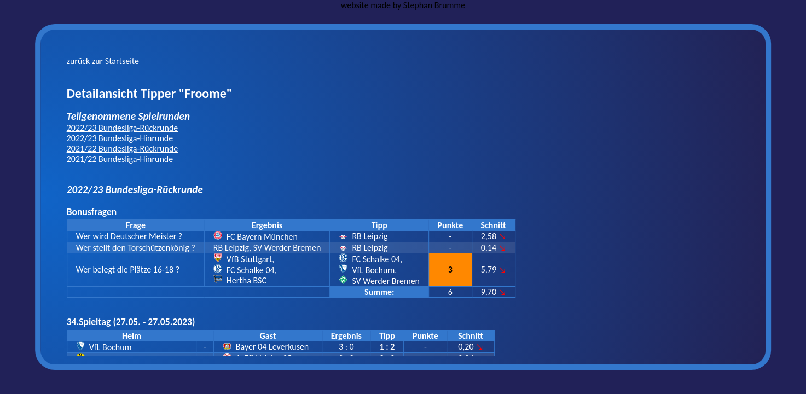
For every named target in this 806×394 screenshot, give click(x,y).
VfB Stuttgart (249, 259)
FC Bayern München (262, 236)
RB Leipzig (369, 236)
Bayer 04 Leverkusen (272, 346)
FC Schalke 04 (251, 270)
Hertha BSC (246, 280)
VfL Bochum (373, 270)
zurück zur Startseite (103, 61)
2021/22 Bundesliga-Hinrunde (120, 159)
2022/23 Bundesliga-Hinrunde (120, 138)
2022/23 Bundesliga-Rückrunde (122, 128)
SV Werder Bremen (386, 281)
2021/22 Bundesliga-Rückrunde (122, 148)
